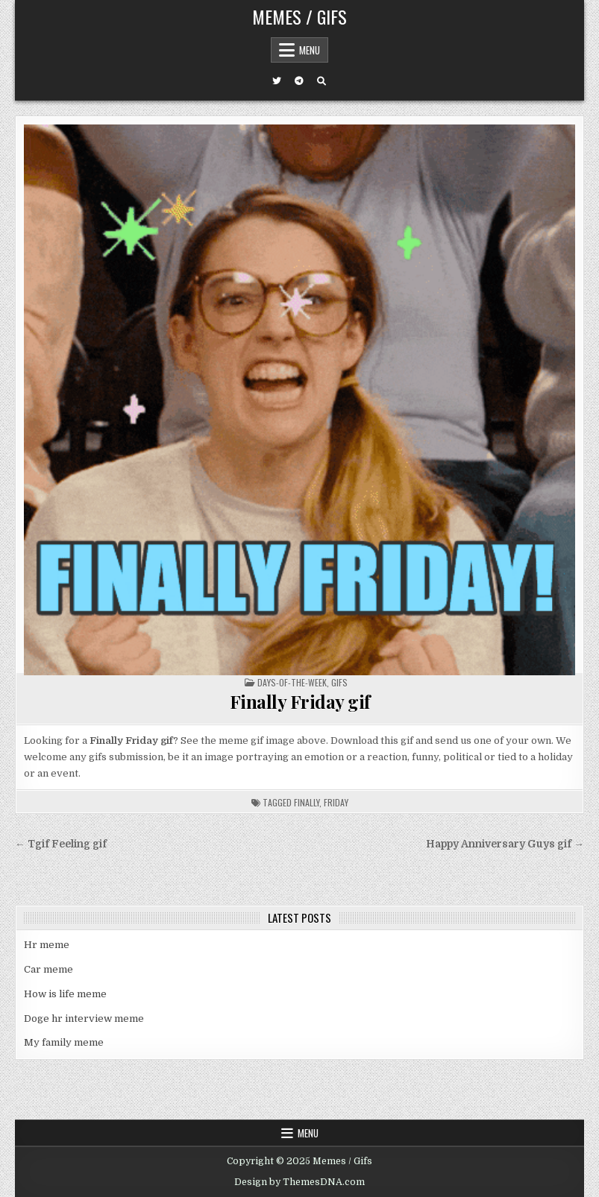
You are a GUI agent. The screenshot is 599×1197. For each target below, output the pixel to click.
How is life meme (65, 993)
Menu (309, 49)
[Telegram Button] (299, 81)
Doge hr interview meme (84, 1018)
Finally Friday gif (300, 701)
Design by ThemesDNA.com (299, 1182)
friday (336, 802)
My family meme (64, 1042)
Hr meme (46, 944)
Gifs (339, 682)
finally (306, 802)
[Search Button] (321, 81)
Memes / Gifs (299, 16)
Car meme (48, 969)
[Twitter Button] (276, 81)
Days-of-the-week (292, 682)
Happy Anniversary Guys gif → (505, 844)
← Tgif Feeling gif (61, 844)
